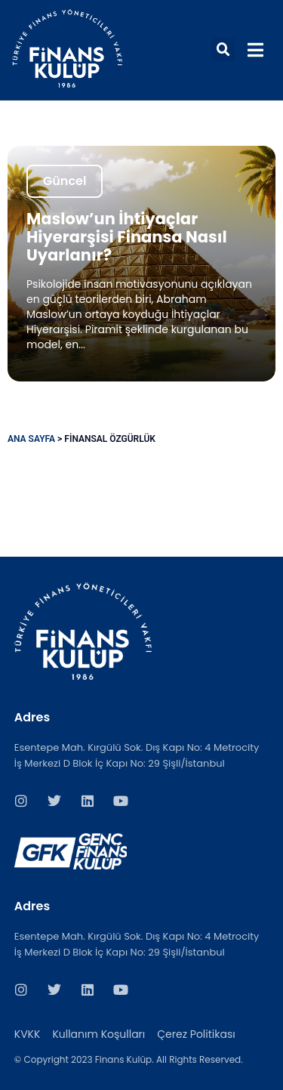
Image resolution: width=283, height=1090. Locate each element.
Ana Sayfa (31, 439)
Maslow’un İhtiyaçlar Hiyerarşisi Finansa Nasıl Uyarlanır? (126, 237)
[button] (223, 50)
